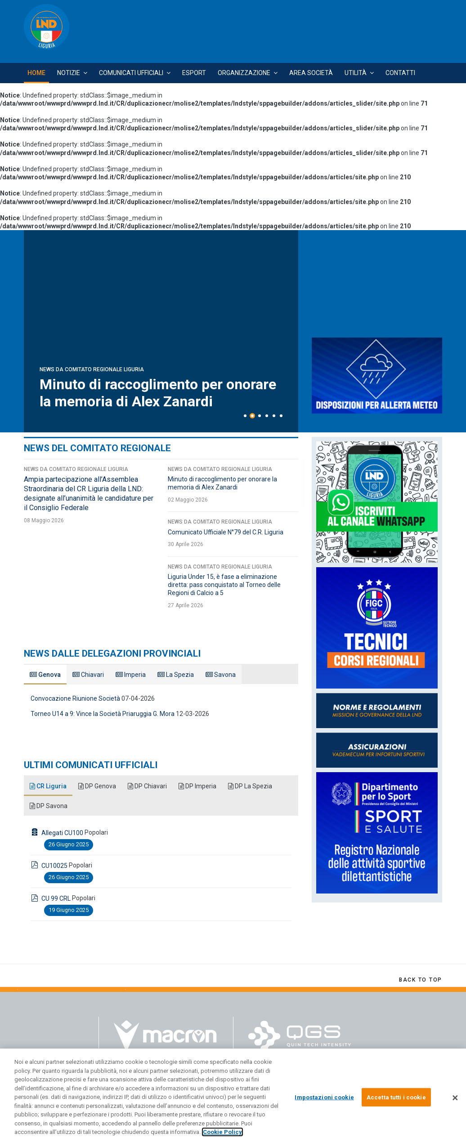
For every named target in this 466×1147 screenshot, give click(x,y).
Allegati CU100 (62, 832)
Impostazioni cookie (324, 1097)
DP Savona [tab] (48, 805)
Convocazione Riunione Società (75, 698)
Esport (194, 72)
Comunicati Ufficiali (131, 72)
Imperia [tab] (131, 674)
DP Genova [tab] (97, 786)
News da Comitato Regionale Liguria (92, 335)
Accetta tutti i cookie (396, 1097)
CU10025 (54, 865)
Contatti (400, 72)
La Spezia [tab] (175, 674)
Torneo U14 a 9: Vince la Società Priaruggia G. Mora (103, 713)
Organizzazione (244, 72)
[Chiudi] (455, 1098)
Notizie (68, 72)
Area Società (311, 72)
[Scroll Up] (420, 980)
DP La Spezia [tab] (250, 786)
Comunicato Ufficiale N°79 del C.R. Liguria (225, 532)
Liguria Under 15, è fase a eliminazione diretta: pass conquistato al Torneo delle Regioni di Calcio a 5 (224, 584)
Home (36, 72)
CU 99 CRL (56, 898)
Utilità (356, 72)
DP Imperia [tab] (197, 786)
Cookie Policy (222, 1132)
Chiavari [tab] (88, 674)
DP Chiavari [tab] (147, 786)
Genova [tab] (45, 674)
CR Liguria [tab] (48, 786)
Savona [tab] (221, 674)
